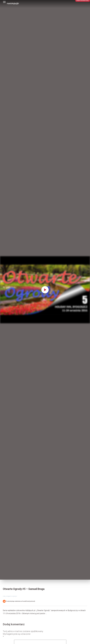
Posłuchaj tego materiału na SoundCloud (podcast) (19, 601)
